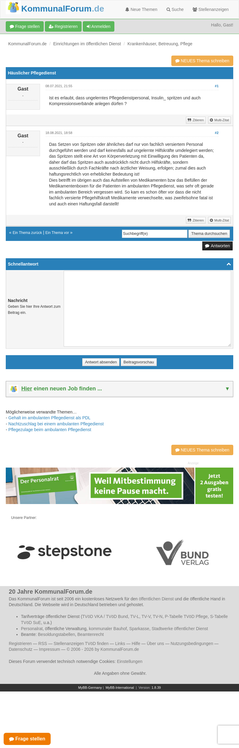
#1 (216, 86)
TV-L (134, 616)
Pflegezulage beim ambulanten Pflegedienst (49, 429)
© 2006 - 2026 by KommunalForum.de (103, 649)
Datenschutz (20, 649)
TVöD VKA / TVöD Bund (105, 616)
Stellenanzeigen (211, 9)
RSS (42, 643)
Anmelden (98, 26)
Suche (175, 9)
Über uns (155, 643)
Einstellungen (129, 661)
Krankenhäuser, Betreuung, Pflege (159, 43)
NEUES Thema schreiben (202, 60)
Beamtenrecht (90, 634)
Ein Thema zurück (27, 233)
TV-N (158, 616)
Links (120, 643)
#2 (216, 133)
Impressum (49, 649)
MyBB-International (120, 687)
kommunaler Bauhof (108, 628)
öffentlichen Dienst (156, 598)
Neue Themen (141, 9)
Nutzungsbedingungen (192, 643)
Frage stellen (25, 26)
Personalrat (32, 628)
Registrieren (63, 26)
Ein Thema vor (57, 233)
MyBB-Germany (90, 687)
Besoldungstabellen (56, 634)
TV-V (145, 616)
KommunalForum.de (27, 43)
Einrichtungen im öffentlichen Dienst (87, 43)
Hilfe (136, 643)
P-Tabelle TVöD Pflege (186, 616)
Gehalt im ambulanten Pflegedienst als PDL (49, 417)
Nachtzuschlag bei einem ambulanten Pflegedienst (56, 423)
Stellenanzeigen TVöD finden (81, 643)
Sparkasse (139, 628)
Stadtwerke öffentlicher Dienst (180, 628)
